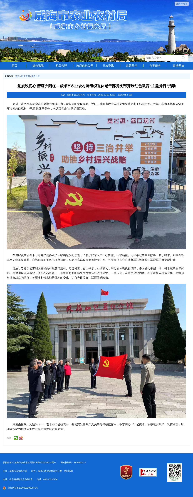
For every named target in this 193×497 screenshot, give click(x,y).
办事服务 (155, 65)
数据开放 (178, 65)
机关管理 (61, 65)
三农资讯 (108, 65)
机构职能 (38, 65)
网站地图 (68, 471)
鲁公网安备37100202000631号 (20, 488)
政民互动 (131, 65)
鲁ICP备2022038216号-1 (44, 462)
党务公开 (35, 76)
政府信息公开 (84, 65)
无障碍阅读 (181, 3)
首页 (14, 65)
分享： (10, 438)
